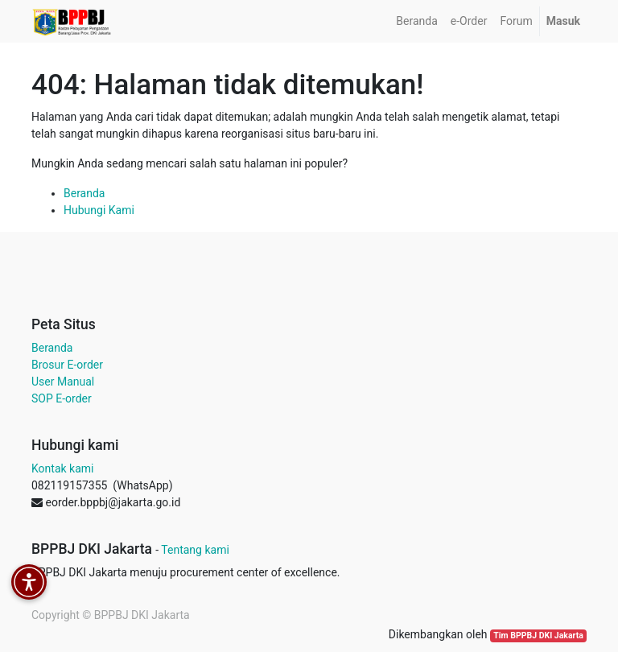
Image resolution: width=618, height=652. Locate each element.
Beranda (84, 193)
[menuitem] (416, 21)
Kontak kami (62, 468)
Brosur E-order (67, 364)
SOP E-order (61, 398)
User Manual (62, 381)
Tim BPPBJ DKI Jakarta (538, 635)
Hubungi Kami (99, 210)
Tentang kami (195, 549)
